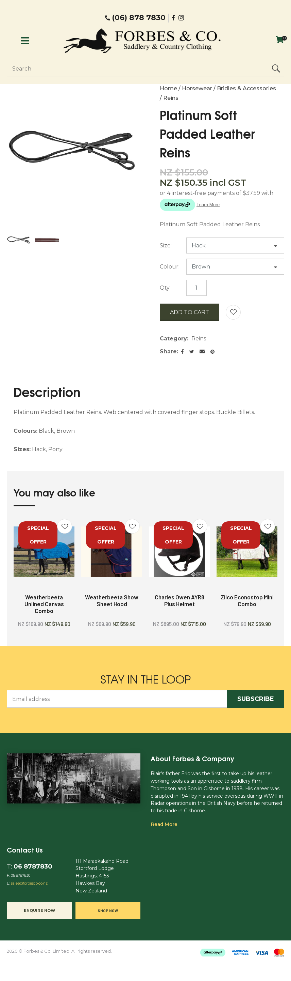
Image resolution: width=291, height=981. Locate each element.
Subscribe (255, 699)
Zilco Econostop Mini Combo (247, 600)
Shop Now (108, 910)
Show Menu (25, 40)
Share (168, 351)
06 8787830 (33, 866)
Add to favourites (64, 526)
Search (276, 68)
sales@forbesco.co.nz (29, 883)
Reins (170, 98)
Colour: (169, 266)
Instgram (181, 18)
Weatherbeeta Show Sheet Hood (111, 600)
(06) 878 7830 (139, 18)
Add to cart (189, 312)
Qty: (165, 288)
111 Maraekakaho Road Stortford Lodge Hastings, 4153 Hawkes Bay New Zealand (102, 876)
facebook (173, 18)
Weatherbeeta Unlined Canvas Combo (44, 604)
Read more (164, 824)
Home (168, 88)
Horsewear (197, 88)
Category (173, 338)
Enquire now (39, 910)
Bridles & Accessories (246, 88)
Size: (166, 245)
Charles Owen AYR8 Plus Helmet (179, 600)
